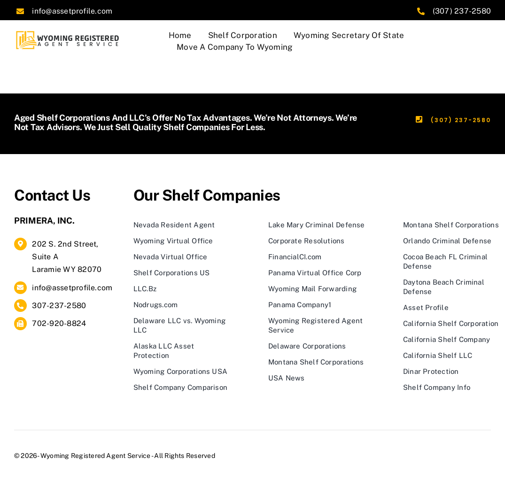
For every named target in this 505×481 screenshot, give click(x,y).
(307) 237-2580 (462, 11)
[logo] (68, 33)
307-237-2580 (59, 305)
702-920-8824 (59, 323)
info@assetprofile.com (72, 11)
